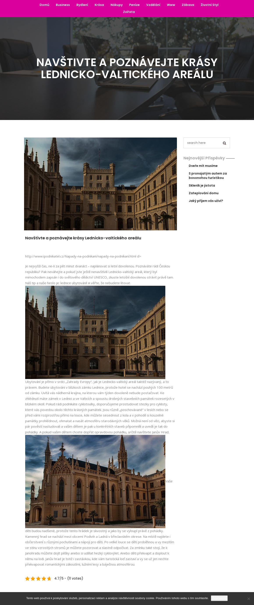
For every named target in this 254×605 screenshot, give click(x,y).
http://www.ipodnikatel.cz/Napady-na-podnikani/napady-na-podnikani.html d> (83, 256)
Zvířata (129, 12)
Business (63, 5)
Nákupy (117, 5)
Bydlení (82, 5)
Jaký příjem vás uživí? (206, 201)
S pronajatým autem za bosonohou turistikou (208, 175)
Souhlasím (219, 598)
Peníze (134, 5)
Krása (99, 5)
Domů (44, 5)
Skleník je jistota (202, 185)
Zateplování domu (204, 193)
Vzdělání (153, 5)
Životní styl (210, 5)
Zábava (188, 5)
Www (171, 5)
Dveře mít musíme (203, 166)
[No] (248, 598)
